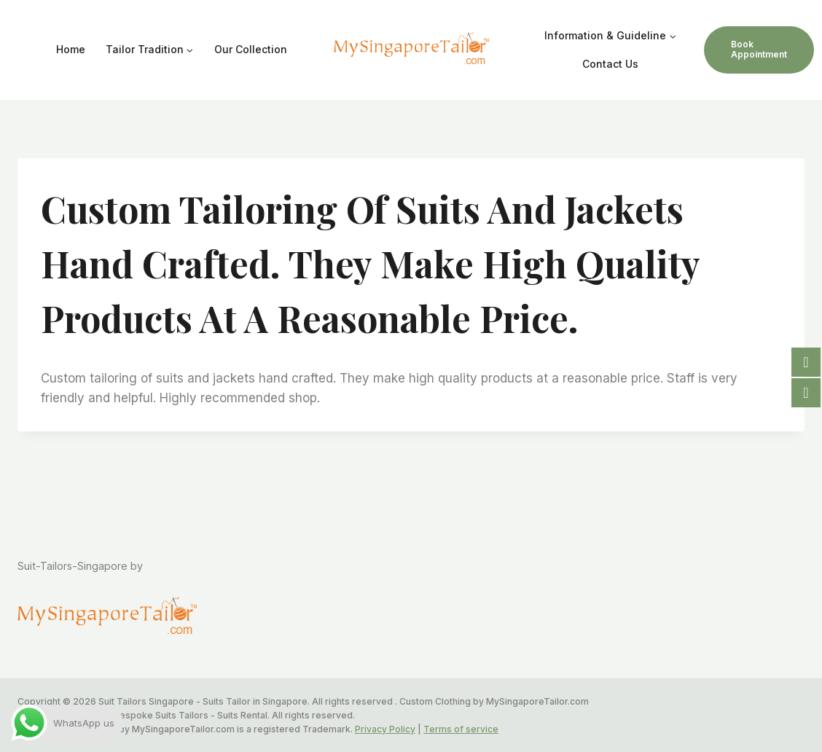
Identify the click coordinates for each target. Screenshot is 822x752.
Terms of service (460, 729)
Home (70, 49)
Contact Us (610, 64)
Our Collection (250, 49)
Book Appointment (759, 49)
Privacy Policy (385, 729)
